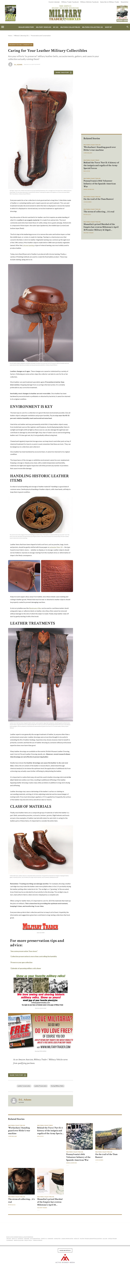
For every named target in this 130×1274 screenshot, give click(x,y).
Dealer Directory (26, 27)
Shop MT (108, 27)
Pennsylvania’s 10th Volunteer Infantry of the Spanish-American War (100, 183)
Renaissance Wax (35, 608)
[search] (127, 26)
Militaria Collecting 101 (92, 27)
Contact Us (44, 1238)
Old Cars (105, 1238)
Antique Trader (112, 1238)
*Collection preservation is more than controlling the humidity (33, 956)
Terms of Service (37, 1240)
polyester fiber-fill (56, 547)
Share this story (63, 72)
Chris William (88, 153)
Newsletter (57, 1238)
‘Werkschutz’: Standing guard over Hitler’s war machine (100, 148)
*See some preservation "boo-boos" (24, 951)
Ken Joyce (87, 171)
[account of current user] (2, 27)
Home (10, 35)
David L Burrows (89, 189)
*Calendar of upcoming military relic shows (25, 968)
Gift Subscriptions (35, 1238)
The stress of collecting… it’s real (99, 211)
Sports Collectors (19, 1240)
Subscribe (26, 1238)
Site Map (8, 1238)
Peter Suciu (87, 214)
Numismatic (9, 1240)
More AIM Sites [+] (65, 1250)
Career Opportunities (67, 1238)
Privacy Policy (28, 1240)
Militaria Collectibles (70, 27)
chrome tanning (28, 245)
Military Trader (88, 232)
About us (14, 1238)
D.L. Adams (18, 64)
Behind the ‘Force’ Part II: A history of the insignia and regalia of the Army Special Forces (101, 165)
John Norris (87, 202)
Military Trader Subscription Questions (91, 1238)
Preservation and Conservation (41, 35)
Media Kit (76, 1238)
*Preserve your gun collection (21, 962)
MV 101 (55, 27)
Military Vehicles (43, 27)
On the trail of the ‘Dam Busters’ (99, 199)
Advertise (20, 1238)
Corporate (50, 1238)
